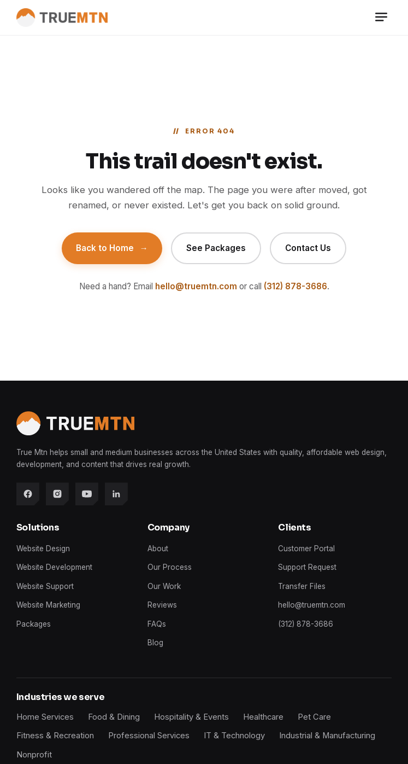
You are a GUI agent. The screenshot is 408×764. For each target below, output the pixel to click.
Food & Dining (114, 717)
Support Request (307, 567)
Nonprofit (34, 755)
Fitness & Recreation (55, 735)
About (157, 548)
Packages (33, 624)
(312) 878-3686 (295, 286)
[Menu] (381, 18)
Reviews (162, 604)
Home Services (45, 717)
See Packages (216, 248)
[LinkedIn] (116, 493)
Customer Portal (306, 548)
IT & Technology (234, 735)
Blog (155, 642)
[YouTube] (86, 493)
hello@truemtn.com (196, 286)
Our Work (164, 586)
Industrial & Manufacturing (327, 735)
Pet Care (314, 717)
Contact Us (308, 248)
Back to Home (111, 248)
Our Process (169, 567)
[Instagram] (57, 493)
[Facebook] (27, 493)
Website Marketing (48, 604)
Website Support (45, 586)
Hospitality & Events (191, 717)
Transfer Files (302, 586)
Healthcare (263, 717)
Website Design (43, 548)
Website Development (54, 567)
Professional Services (149, 735)
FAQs (156, 624)
